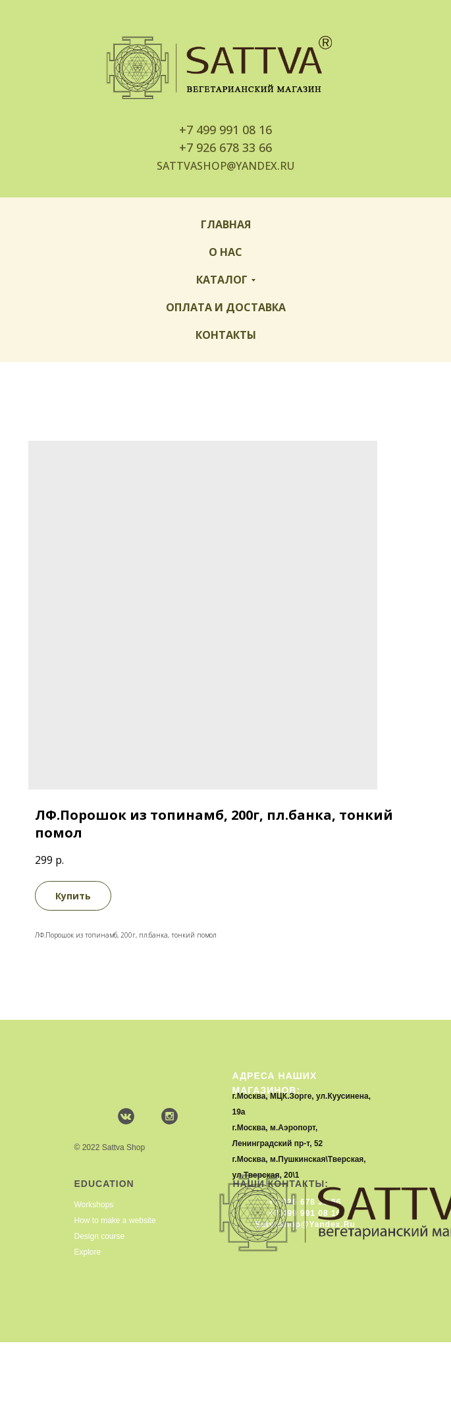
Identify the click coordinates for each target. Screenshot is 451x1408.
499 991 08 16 (234, 130)
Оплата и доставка (226, 307)
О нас (225, 252)
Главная (226, 224)
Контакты (226, 335)
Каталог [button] (222, 279)
